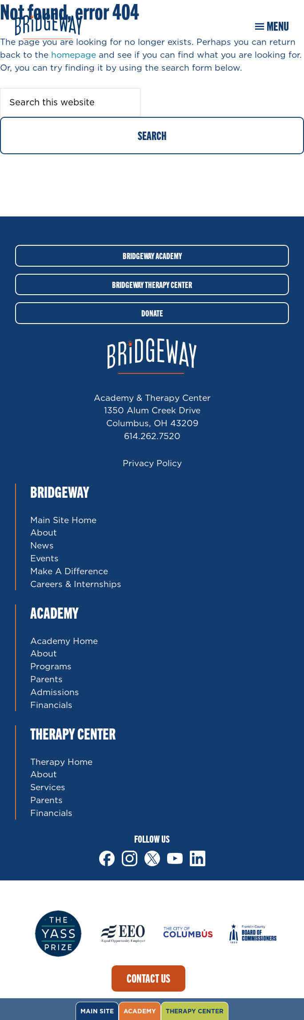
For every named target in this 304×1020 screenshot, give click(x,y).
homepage (73, 54)
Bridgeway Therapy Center (152, 284)
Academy (140, 1011)
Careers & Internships (75, 584)
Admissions (54, 692)
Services (47, 787)
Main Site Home (63, 520)
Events (44, 558)
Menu (278, 25)
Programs (51, 666)
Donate (152, 313)
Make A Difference (69, 571)
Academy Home (64, 641)
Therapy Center (195, 1011)
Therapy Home (61, 762)
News (42, 545)
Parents (46, 679)
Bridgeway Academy (152, 255)
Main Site (97, 1011)
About (43, 532)
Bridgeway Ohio (48, 26)
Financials (51, 705)
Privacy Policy (152, 463)
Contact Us (148, 978)
